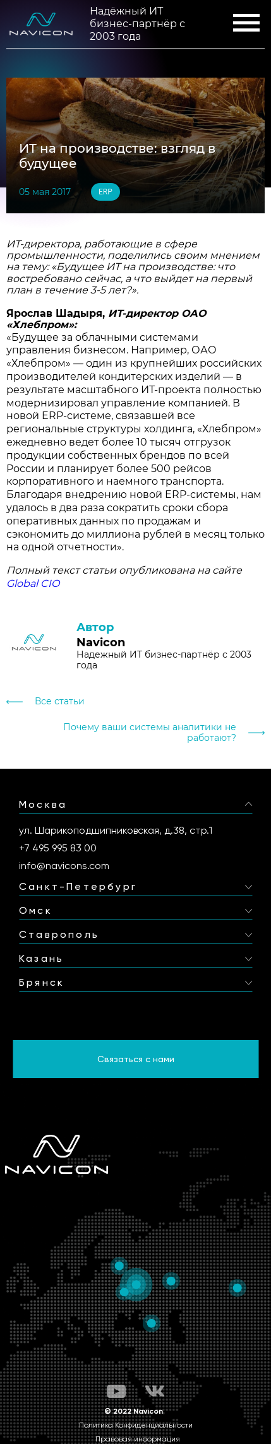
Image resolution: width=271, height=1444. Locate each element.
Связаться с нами (135, 1059)
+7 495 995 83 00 (58, 848)
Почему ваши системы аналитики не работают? (149, 732)
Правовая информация (137, 1439)
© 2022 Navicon (133, 1411)
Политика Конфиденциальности (136, 1425)
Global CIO (32, 583)
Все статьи (60, 701)
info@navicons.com (64, 866)
